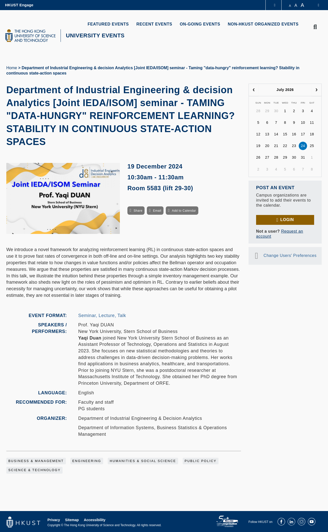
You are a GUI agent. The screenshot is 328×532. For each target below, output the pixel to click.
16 (294, 134)
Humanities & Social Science (143, 461)
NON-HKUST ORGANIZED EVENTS (263, 24)
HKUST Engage (19, 5)
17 (303, 134)
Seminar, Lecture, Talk (102, 315)
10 (303, 122)
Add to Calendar (184, 210)
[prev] (254, 90)
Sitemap (72, 520)
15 (285, 134)
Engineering (86, 461)
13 (267, 134)
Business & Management (36, 461)
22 (285, 146)
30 (276, 111)
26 (258, 157)
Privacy (53, 520)
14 (276, 134)
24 (303, 146)
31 (303, 157)
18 (312, 134)
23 (294, 146)
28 (258, 111)
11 (312, 122)
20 (267, 146)
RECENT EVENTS (154, 24)
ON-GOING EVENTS (200, 24)
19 (258, 146)
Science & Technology (34, 470)
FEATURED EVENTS (108, 24)
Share (137, 210)
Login (287, 219)
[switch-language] (315, 5)
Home (11, 68)
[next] (316, 90)
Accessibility (94, 520)
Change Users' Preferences (290, 255)
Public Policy (200, 461)
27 (267, 157)
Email (157, 210)
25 (312, 146)
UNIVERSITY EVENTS (95, 35)
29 (267, 111)
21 (276, 146)
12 (258, 134)
